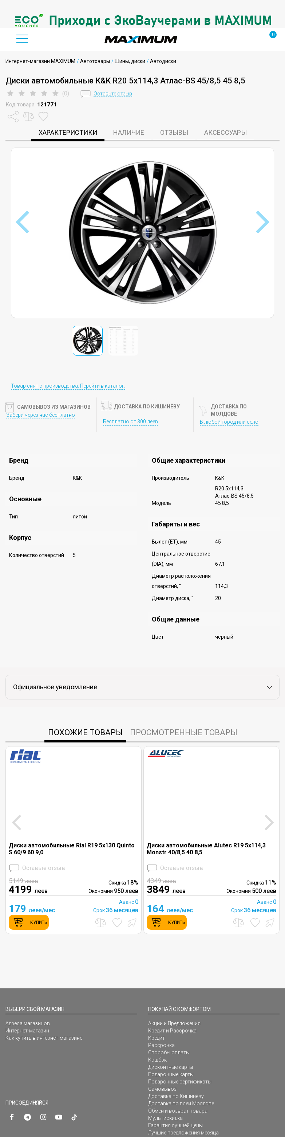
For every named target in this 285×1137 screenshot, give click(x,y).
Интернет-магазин (27, 1031)
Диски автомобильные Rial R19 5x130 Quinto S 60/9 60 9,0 (72, 849)
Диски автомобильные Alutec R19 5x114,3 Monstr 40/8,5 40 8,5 (206, 849)
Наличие (128, 132)
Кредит (156, 1038)
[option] (142, 20)
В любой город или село (229, 422)
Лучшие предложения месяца (183, 1133)
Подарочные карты (171, 1074)
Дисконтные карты (170, 1067)
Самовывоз (162, 1089)
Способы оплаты (169, 1052)
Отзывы (174, 132)
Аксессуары (225, 132)
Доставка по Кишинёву (176, 1096)
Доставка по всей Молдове (181, 1103)
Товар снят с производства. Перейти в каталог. (68, 386)
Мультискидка (165, 1118)
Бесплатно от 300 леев (130, 421)
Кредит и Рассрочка (172, 1031)
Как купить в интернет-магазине (43, 1038)
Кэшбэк (157, 1060)
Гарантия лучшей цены (175, 1125)
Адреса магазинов (27, 1023)
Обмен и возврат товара (177, 1111)
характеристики (68, 132)
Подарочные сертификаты (179, 1082)
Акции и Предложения (174, 1023)
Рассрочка (161, 1045)
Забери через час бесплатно (40, 415)
